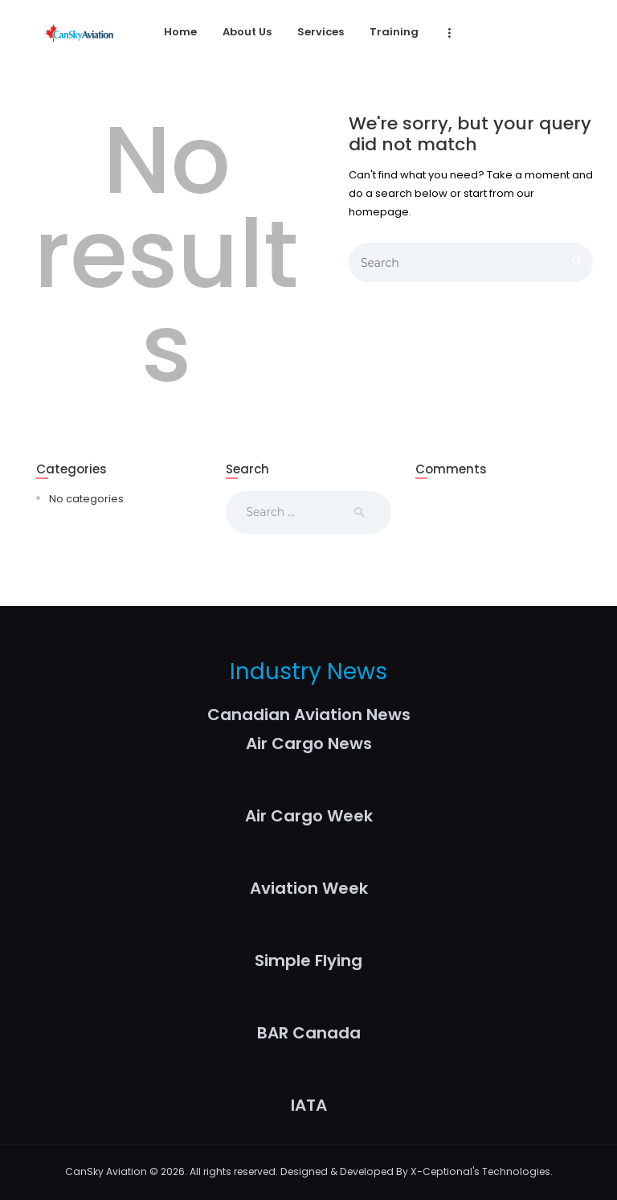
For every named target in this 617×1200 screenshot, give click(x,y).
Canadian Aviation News (309, 714)
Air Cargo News (309, 743)
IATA (309, 1105)
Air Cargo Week (309, 816)
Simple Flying (308, 960)
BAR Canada (309, 1033)
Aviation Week (309, 888)
